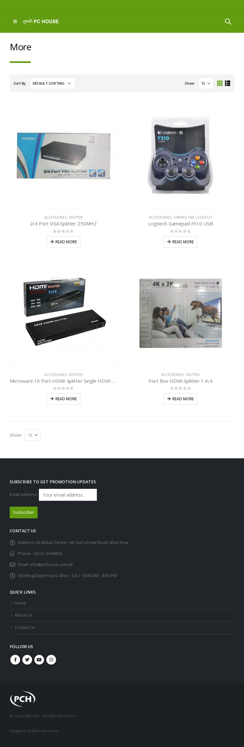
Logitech (203, 217)
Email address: (53, 495)
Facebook (15, 660)
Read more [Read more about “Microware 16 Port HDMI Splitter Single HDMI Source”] (66, 399)
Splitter (76, 217)
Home (20, 603)
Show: (190, 83)
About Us (23, 615)
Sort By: (20, 83)
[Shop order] (52, 83)
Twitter (27, 660)
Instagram (51, 660)
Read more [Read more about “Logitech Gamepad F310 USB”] (183, 242)
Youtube (39, 660)
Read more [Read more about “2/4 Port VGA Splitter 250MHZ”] (66, 242)
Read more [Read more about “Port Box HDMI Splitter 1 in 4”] (183, 399)
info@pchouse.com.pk (51, 564)
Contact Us (25, 627)
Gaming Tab (183, 217)
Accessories (55, 217)
